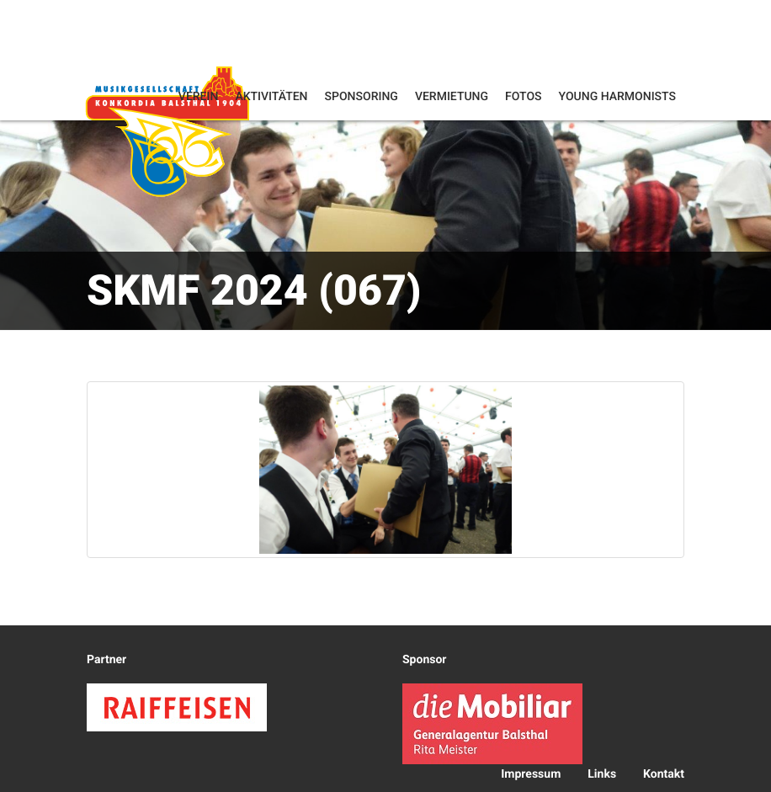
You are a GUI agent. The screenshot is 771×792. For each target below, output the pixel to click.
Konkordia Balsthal (167, 131)
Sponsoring (361, 97)
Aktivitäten (271, 97)
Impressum (531, 774)
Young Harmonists (617, 97)
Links (602, 774)
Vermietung (451, 97)
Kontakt (663, 774)
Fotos (523, 97)
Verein (198, 97)
